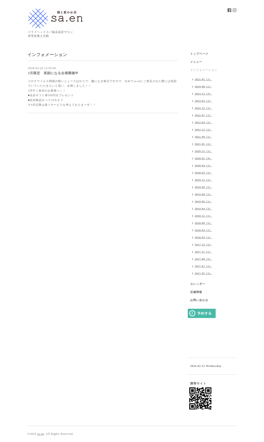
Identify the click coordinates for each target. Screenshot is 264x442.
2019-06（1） (203, 201)
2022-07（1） (203, 115)
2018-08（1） (203, 223)
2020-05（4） (203, 158)
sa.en (40, 434)
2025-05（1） (203, 79)
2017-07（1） (203, 266)
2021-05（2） (203, 144)
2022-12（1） (203, 108)
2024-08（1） (203, 86)
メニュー (196, 62)
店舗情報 (196, 292)
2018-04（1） (203, 230)
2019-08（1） (203, 194)
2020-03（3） (203, 172)
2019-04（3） (203, 208)
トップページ (199, 53)
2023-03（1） (203, 100)
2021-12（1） (203, 129)
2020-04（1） (203, 165)
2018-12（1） (203, 215)
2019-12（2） (203, 179)
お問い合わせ (199, 300)
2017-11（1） (203, 251)
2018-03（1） (203, 237)
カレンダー (197, 284)
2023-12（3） (203, 93)
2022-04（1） (203, 122)
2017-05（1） (203, 273)
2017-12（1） (203, 244)
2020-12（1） (203, 151)
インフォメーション (203, 70)
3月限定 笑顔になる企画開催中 (53, 73)
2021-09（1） (203, 136)
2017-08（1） (203, 259)
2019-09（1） (203, 187)
